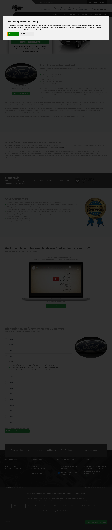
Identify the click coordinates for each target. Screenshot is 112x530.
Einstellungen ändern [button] (27, 34)
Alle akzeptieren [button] (13, 34)
